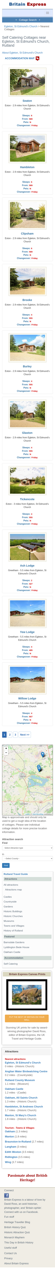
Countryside (10, 901)
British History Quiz (15, 1227)
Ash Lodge (27, 565)
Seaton (27, 100)
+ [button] (6, 749)
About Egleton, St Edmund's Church (22, 52)
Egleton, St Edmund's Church (21, 26)
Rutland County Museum (20, 1080)
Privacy (8, 1258)
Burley (27, 366)
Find (4, 843)
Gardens (8, 906)
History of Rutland (13, 930)
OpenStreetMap (38, 814)
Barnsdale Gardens (14, 942)
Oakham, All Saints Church (21, 1097)
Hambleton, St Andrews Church (24, 1106)
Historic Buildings (13, 911)
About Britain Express (16, 1263)
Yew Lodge (27, 632)
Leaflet (27, 814)
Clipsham (27, 233)
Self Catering (11, 963)
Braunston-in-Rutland (18, 1141)
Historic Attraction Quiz (17, 1232)
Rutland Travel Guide (16, 874)
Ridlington (11, 1157)
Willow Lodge (27, 698)
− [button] (6, 753)
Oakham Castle (12, 952)
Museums (9, 921)
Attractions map (13, 889)
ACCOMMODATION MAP (20, 58)
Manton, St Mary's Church (20, 1115)
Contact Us (10, 1253)
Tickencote (27, 499)
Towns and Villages (14, 925)
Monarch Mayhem (14, 1237)
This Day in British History (18, 1242)
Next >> (24, 734)
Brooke (27, 300)
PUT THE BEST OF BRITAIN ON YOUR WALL (27, 1018)
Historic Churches (13, 916)
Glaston (27, 432)
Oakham (10, 1131)
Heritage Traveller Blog (17, 1222)
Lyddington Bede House (16, 947)
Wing (8, 1162)
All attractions (11, 885)
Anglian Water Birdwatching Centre (26, 1071)
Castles (8, 897)
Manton (9, 1136)
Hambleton (27, 167)
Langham (10, 1146)
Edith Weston (13, 1152)
